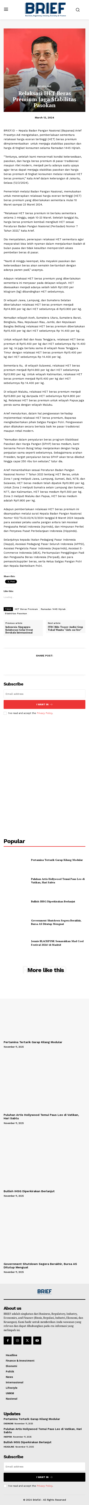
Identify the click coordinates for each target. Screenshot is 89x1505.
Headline (44, 86)
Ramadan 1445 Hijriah (53, 609)
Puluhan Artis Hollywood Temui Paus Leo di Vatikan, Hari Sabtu (58, 880)
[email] (44, 693)
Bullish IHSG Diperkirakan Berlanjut (53, 901)
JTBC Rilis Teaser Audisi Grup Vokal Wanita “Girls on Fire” (65, 628)
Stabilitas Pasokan (16, 613)
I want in (44, 704)
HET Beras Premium (26, 609)
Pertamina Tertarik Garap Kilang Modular (57, 860)
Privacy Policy (44, 713)
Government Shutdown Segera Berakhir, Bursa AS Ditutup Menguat (56, 922)
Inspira (8, 1437)
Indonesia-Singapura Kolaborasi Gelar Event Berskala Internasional (19, 630)
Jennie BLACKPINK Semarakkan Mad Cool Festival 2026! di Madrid (57, 942)
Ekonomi (8, 1423)
